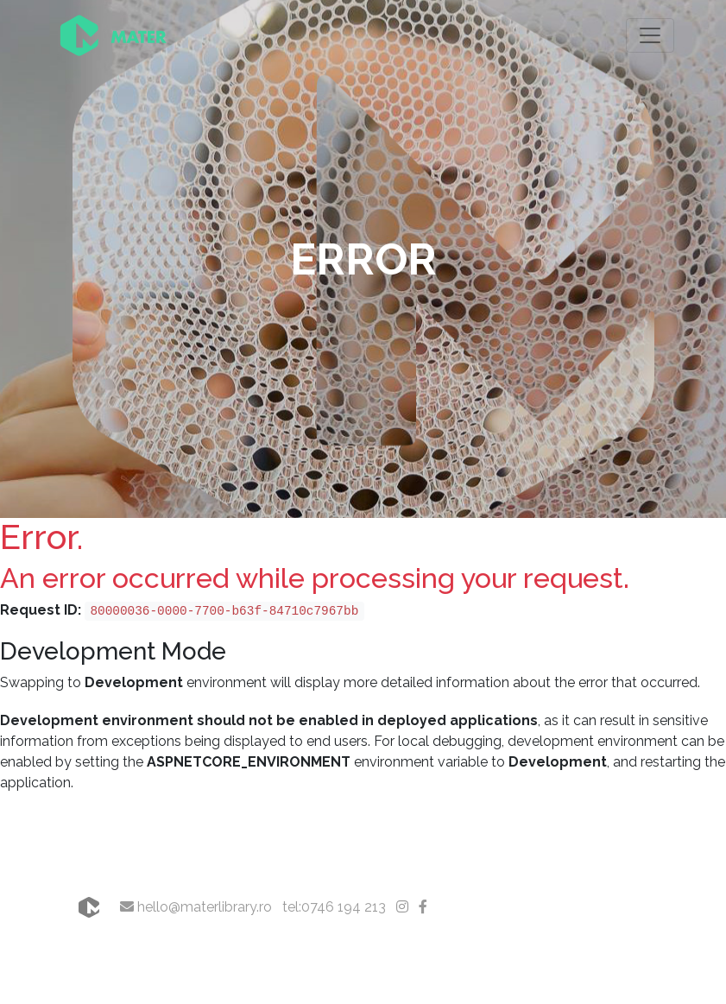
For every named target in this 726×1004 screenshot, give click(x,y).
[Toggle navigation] (650, 35)
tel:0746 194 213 (334, 907)
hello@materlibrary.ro (196, 907)
